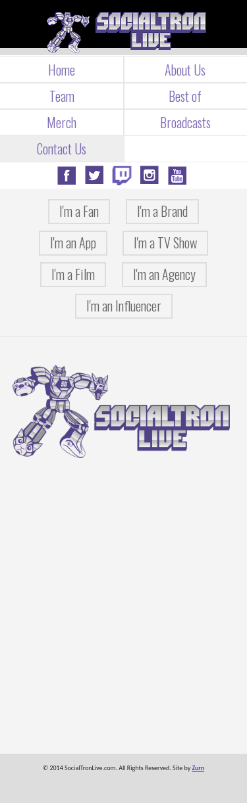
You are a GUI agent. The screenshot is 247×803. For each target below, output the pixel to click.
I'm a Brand (162, 211)
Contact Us (61, 148)
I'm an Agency (164, 274)
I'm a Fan (79, 211)
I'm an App (73, 242)
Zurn (198, 768)
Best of (185, 96)
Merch (61, 122)
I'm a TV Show (165, 242)
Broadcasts (185, 122)
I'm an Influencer (123, 305)
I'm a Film (73, 274)
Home (61, 70)
